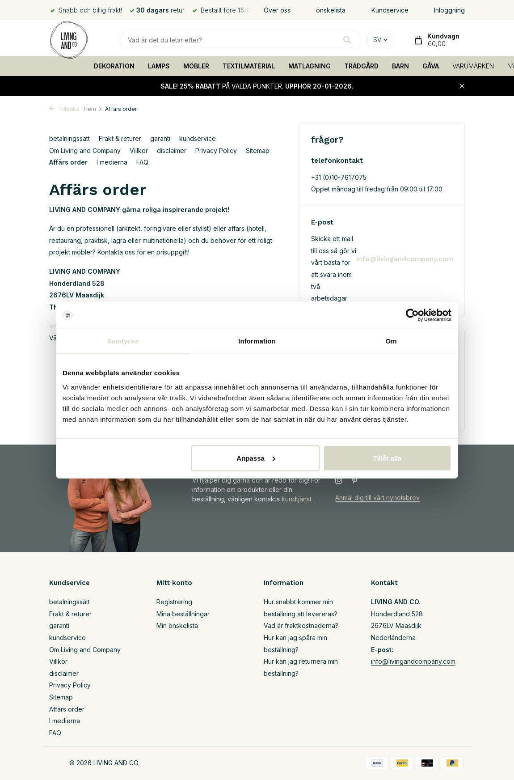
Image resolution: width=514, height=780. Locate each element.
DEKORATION (114, 66)
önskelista (330, 10)
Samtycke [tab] (123, 341)
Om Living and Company (85, 150)
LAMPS (159, 66)
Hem (93, 109)
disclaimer (171, 150)
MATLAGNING (309, 66)
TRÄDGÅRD (361, 66)
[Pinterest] (354, 480)
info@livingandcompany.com (404, 259)
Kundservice (390, 10)
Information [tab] (257, 341)
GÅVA (430, 66)
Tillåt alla (387, 458)
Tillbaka (64, 109)
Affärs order (68, 162)
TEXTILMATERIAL (249, 66)
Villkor (139, 150)
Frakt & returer (120, 138)
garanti (160, 138)
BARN (400, 66)
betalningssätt (69, 138)
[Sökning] (240, 40)
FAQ (142, 162)
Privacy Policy (216, 150)
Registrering (174, 602)
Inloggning (449, 10)
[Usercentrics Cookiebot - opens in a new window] (412, 315)
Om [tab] (390, 341)
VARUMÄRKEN (473, 66)
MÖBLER (196, 66)
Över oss (277, 10)
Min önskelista (177, 625)
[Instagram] (338, 480)
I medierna (112, 162)
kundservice (197, 138)
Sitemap (258, 150)
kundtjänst (297, 499)
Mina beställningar (183, 614)
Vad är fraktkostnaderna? (301, 625)
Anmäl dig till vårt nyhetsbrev (377, 497)
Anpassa (255, 458)
